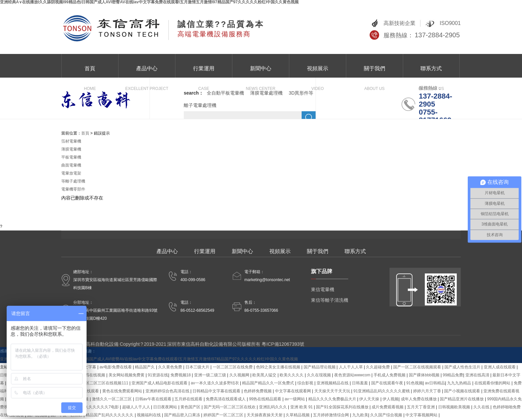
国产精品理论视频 (320, 367)
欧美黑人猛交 (264, 375)
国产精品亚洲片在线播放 (462, 399)
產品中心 (146, 72)
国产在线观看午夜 (387, 383)
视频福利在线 (149, 415)
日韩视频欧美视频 (454, 407)
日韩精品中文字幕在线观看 (216, 391)
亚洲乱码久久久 (273, 407)
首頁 (90, 72)
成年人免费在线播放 (419, 399)
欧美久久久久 (292, 375)
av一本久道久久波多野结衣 (215, 383)
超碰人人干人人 (136, 407)
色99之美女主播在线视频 (279, 367)
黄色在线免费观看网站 (122, 391)
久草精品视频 (298, 415)
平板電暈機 (71, 157)
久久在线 (481, 407)
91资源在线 (158, 375)
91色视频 (414, 383)
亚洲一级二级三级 (210, 375)
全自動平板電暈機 (225, 93)
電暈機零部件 (73, 189)
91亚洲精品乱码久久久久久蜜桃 (382, 391)
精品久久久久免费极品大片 (332, 399)
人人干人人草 (351, 367)
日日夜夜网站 (165, 407)
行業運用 (203, 72)
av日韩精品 (435, 383)
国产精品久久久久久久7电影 (94, 407)
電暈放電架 (71, 173)
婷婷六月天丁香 (427, 391)
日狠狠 (6, 375)
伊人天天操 (369, 399)
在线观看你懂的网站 (492, 383)
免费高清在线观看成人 (226, 399)
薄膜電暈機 (71, 149)
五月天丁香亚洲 (421, 407)
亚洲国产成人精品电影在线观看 (159, 383)
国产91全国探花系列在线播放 (343, 407)
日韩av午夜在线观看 (153, 399)
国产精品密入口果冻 (182, 415)
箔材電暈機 (71, 141)
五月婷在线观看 (188, 399)
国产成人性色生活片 (462, 367)
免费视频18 (181, 375)
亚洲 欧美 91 (302, 407)
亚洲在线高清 (477, 375)
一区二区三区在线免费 (233, 367)
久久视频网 (239, 375)
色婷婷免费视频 (258, 391)
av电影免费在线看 (116, 367)
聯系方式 (430, 72)
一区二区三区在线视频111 (105, 383)
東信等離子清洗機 (329, 300)
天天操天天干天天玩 (332, 391)
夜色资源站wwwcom (353, 375)
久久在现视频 (319, 375)
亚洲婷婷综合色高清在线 (167, 391)
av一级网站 (295, 399)
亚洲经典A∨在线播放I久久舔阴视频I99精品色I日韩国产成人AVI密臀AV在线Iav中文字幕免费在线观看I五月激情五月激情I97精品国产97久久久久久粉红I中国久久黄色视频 (149, 359)
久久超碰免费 (378, 367)
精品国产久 (145, 367)
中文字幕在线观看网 (293, 391)
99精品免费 (453, 375)
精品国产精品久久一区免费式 (268, 383)
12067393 (289, 344)
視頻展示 (317, 72)
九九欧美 (360, 415)
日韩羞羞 (360, 383)
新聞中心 (260, 72)
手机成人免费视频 (390, 375)
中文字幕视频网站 (421, 415)
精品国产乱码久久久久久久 (110, 415)
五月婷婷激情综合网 (331, 415)
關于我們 (374, 72)
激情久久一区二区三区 (112, 399)
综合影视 (305, 383)
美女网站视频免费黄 (127, 375)
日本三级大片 (197, 367)
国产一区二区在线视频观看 (417, 367)
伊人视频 (390, 399)
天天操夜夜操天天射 (265, 415)
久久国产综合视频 (386, 415)
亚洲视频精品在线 (333, 383)
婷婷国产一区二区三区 (223, 415)
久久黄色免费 (170, 367)
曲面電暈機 (71, 165)
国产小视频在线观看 (462, 391)
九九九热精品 (459, 383)
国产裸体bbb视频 (424, 375)
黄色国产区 (190, 407)
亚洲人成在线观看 (500, 367)
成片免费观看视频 (388, 407)
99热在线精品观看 (266, 399)
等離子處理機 (73, 181)
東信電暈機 (322, 289)
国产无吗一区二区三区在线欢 (230, 407)
